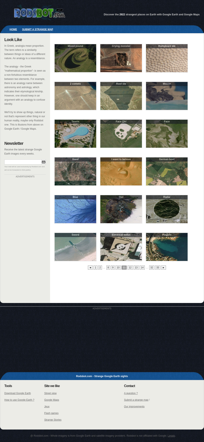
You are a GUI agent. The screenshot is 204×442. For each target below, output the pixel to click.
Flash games (51, 413)
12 (130, 267)
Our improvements (134, 406)
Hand (75, 159)
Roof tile (121, 83)
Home (13, 29)
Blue (75, 197)
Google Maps (51, 399)
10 (118, 267)
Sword (75, 234)
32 (151, 267)
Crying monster (121, 46)
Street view (50, 393)
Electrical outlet (121, 234)
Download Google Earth (17, 393)
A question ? (131, 393)
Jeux (46, 406)
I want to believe (121, 159)
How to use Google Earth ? (19, 399)
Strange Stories (52, 419)
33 (157, 267)
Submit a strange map (37, 29)
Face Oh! (121, 121)
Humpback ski (166, 46)
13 (136, 267)
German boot (167, 159)
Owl (121, 197)
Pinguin (166, 234)
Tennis (75, 121)
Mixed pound (75, 46)
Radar (166, 197)
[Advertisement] (25, 240)
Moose (167, 83)
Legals (171, 435)
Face (167, 121)
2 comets (75, 83)
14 (142, 267)
